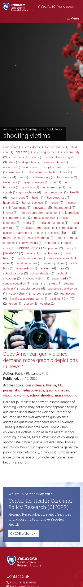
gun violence (27, 192)
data (12, 162)
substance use (30, 288)
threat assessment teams (26, 298)
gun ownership (51, 187)
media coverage (32, 390)
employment (52, 167)
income (70, 202)
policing (53, 248)
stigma (37, 283)
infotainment (17, 207)
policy (69, 248)
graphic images (34, 182)
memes (39, 232)
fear (21, 177)
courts (35, 157)
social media (60, 278)
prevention (10, 253)
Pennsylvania (27, 248)
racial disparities (26, 263)
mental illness (12, 237)
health (74, 192)
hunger (54, 203)
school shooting (40, 273)
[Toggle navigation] (72, 18)
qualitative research (60, 258)
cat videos (32, 147)
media (27, 222)
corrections (16, 157)
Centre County (54, 147)
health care (17, 198)
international (62, 208)
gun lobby (28, 187)
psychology (50, 253)
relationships (24, 268)
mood (60, 237)
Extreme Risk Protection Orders (47, 172)
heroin (36, 197)
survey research (42, 293)
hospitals (9, 203)
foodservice (65, 177)
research (46, 268)
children (21, 152)
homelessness (56, 197)
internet (8, 212)
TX (72, 298)
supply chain (17, 293)
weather (45, 303)
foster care (10, 182)
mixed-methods (38, 238)
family (7, 177)
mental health (61, 233)
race (6, 263)
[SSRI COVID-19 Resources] (37, 7)
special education (14, 283)
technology (67, 293)
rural (61, 268)
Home (6, 129)
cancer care (10, 147)
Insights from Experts (28, 129)
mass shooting (44, 217)
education (30, 167)
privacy (30, 253)
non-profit (51, 243)
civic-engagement (45, 152)
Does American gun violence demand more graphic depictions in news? (40, 360)
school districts (13, 273)
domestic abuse (53, 162)
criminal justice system (61, 157)
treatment (56, 298)
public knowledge (29, 258)
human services (32, 202)
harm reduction (53, 192)
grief (54, 182)
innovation (40, 208)
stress (53, 283)
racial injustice (53, 263)
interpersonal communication (39, 212)
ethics (72, 167)
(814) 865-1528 (28, 582)
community (71, 152)
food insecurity (40, 177)
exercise (14, 172)
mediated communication (38, 227)
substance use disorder (62, 288)
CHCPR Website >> (23, 534)
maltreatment (18, 218)
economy (9, 167)
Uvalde (28, 303)
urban (13, 303)
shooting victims (34, 278)
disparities (29, 162)
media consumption (51, 222)
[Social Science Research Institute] (25, 561)
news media (30, 243)
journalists (72, 212)
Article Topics (55, 129)
